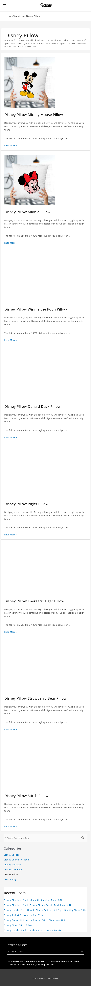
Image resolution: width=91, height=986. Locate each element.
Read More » (10, 145)
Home (9, 16)
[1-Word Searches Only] (41, 838)
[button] (5, 6)
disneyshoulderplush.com (48, 979)
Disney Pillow (19, 16)
